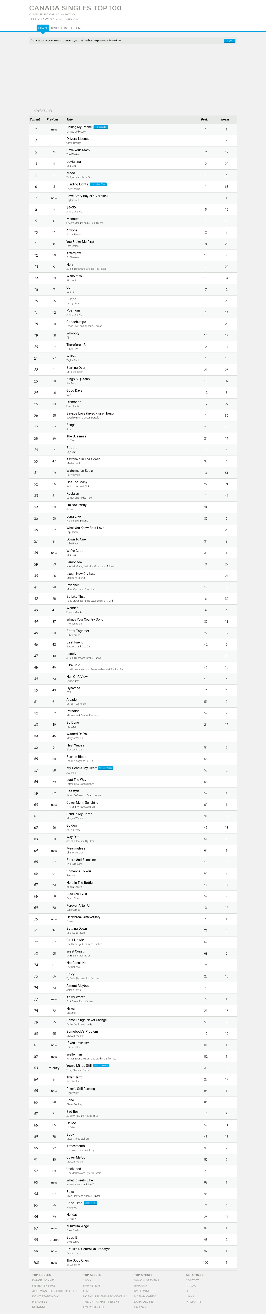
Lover (87, 1291)
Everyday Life (94, 1307)
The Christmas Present (101, 1301)
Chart (42, 28)
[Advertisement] (133, 76)
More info (115, 40)
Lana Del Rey (144, 1301)
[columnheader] (36, 120)
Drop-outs (59, 28)
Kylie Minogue (145, 1291)
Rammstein (91, 1285)
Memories (39, 1301)
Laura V (140, 1307)
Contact (192, 1280)
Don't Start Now (45, 1296)
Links (190, 1296)
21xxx (87, 1280)
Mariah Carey (145, 1296)
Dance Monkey (43, 1280)
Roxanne (39, 1307)
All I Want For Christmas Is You (57, 1291)
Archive (76, 28)
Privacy (192, 1285)
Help (189, 1291)
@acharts (194, 1301)
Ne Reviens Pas (43, 1285)
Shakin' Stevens (146, 1280)
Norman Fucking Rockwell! (105, 1296)
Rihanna (140, 1285)
